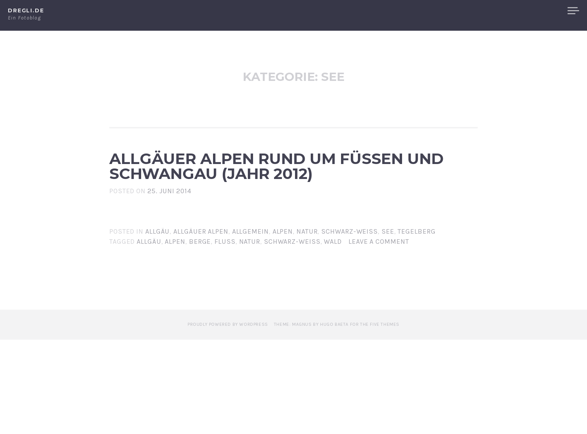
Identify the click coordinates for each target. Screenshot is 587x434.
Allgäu (157, 325)
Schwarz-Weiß (349, 325)
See (387, 325)
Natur (307, 325)
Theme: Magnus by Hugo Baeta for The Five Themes (336, 418)
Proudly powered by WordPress (228, 418)
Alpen (480, 11)
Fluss (225, 335)
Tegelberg (416, 325)
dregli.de (26, 10)
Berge (200, 335)
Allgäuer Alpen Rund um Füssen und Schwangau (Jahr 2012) (288, 213)
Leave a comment (379, 335)
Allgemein (250, 325)
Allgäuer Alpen (528, 11)
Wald (333, 335)
